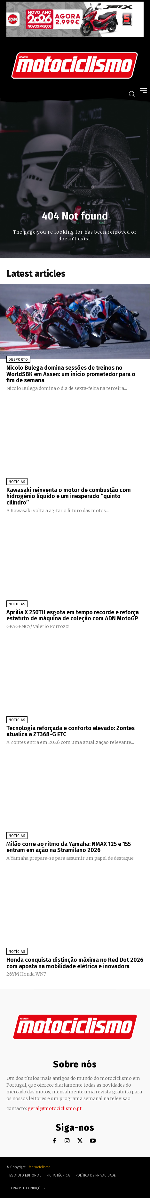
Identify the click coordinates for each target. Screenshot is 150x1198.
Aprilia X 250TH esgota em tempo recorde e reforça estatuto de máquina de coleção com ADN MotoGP (72, 615)
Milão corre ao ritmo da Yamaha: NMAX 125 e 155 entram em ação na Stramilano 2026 (68, 847)
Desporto (18, 360)
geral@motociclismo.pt (55, 1108)
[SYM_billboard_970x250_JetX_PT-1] (75, 35)
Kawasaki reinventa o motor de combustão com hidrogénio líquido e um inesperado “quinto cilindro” (68, 496)
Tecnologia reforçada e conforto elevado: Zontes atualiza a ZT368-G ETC (70, 731)
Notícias (17, 482)
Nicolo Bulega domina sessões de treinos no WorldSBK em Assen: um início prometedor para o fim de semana (70, 374)
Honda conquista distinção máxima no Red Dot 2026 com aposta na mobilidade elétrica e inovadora (74, 963)
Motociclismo (40, 1167)
